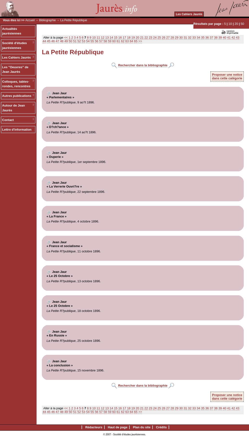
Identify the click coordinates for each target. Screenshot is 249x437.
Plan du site (141, 427)
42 (233, 37)
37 (211, 37)
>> (140, 41)
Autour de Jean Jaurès (13, 108)
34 (198, 37)
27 (168, 37)
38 (215, 37)
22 (146, 37)
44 (44, 41)
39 (220, 37)
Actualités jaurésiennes (11, 31)
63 (127, 41)
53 (83, 41)
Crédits (161, 427)
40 (224, 37)
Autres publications (16, 96)
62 (122, 41)
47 (57, 41)
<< (66, 37)
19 (133, 37)
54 (87, 41)
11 (98, 37)
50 (242, 24)
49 (66, 41)
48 (61, 41)
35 (202, 37)
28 (172, 37)
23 (150, 37)
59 (109, 41)
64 (131, 41)
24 (154, 37)
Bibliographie (47, 20)
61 (118, 41)
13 (107, 37)
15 (115, 37)
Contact (8, 120)
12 (102, 37)
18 (128, 37)
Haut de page (118, 427)
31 (185, 37)
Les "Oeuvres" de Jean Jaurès (15, 69)
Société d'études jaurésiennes (14, 45)
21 (141, 37)
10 (230, 24)
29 (176, 37)
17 (124, 37)
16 (120, 37)
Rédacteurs (93, 427)
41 (228, 37)
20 (236, 24)
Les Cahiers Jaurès (189, 14)
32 (189, 37)
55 (92, 41)
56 (96, 41)
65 (135, 41)
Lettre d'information (17, 129)
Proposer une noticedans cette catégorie (227, 76)
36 (207, 37)
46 (53, 41)
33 (194, 37)
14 (111, 37)
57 (100, 41)
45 (48, 41)
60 (114, 41)
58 (105, 41)
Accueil (30, 20)
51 (75, 41)
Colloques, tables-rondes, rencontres (16, 84)
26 (163, 37)
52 (79, 41)
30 (181, 37)
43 (237, 37)
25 (159, 37)
